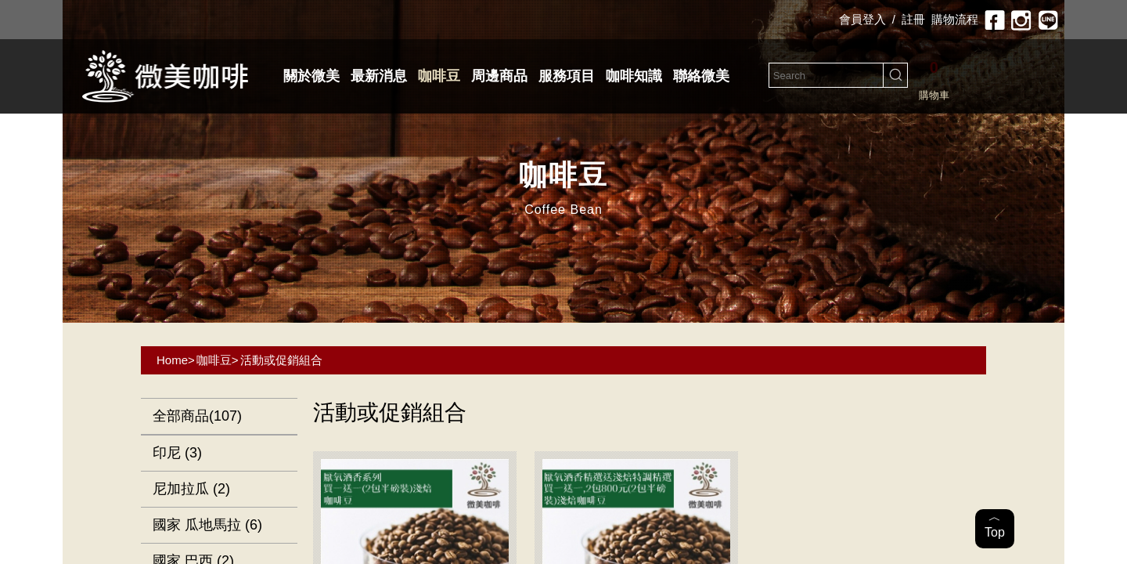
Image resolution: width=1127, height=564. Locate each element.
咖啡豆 (439, 76)
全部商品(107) (197, 416)
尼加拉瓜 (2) (191, 489)
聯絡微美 (701, 76)
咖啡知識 (634, 76)
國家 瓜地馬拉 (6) (207, 525)
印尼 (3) (177, 453)
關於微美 (311, 76)
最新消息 (379, 76)
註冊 (913, 19)
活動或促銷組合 (281, 360)
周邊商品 (499, 76)
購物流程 (954, 19)
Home (172, 360)
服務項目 (566, 76)
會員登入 (862, 19)
